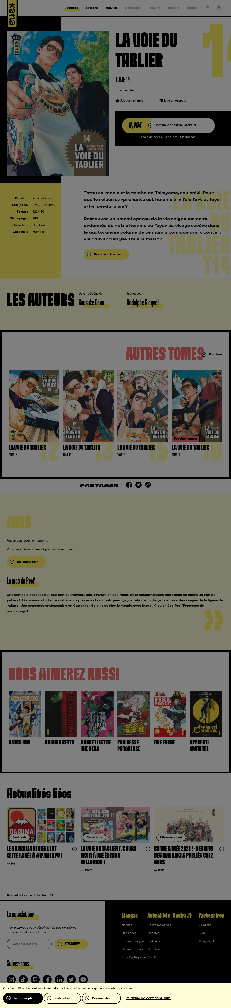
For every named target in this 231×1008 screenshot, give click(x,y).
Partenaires (211, 915)
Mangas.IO (206, 941)
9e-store (205, 925)
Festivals (153, 941)
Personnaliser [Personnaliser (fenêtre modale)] (102, 998)
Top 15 (152, 957)
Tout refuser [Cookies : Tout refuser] (63, 998)
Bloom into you (133, 941)
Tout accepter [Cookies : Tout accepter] (24, 998)
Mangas (130, 915)
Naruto (127, 925)
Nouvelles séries (159, 925)
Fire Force (129, 933)
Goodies (153, 933)
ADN (202, 933)
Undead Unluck (132, 949)
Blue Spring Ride (134, 957)
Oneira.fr (182, 915)
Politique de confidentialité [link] (148, 998)
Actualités (158, 915)
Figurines (154, 949)
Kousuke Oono (126, 90)
